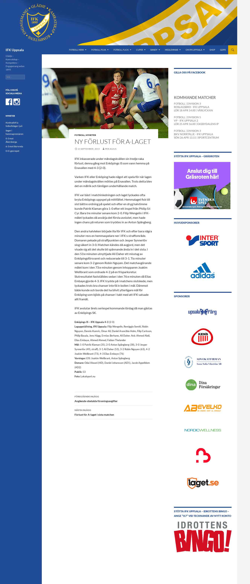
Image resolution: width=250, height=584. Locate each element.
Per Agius (110, 148)
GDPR (223, 50)
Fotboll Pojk (98, 50)
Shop (212, 50)
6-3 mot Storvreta (14, 146)
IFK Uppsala (15, 50)
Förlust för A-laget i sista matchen (113, 412)
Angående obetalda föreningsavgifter (113, 398)
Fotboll (80, 135)
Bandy (153, 50)
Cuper (139, 50)
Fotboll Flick (121, 50)
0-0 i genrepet (12, 150)
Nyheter (91, 135)
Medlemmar (171, 50)
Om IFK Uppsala (194, 50)
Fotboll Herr (76, 50)
